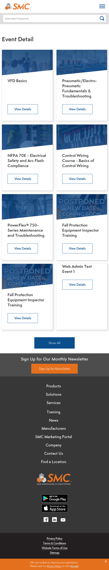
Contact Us (53, 453)
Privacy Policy (54, 538)
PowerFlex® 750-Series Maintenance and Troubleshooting (26, 230)
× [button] (105, 561)
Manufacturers (54, 428)
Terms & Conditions (54, 543)
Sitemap (54, 552)
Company (54, 445)
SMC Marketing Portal (53, 437)
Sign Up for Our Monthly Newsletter (54, 359)
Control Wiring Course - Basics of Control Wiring (78, 160)
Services (53, 402)
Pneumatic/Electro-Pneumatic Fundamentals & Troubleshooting (79, 88)
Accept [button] (74, 566)
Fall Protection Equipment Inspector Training (80, 230)
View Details (22, 109)
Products (53, 386)
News (53, 420)
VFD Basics (17, 80)
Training (53, 412)
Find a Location (53, 461)
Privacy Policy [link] (54, 566)
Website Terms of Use (54, 548)
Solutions (53, 394)
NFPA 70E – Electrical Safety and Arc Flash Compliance (27, 160)
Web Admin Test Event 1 (77, 269)
